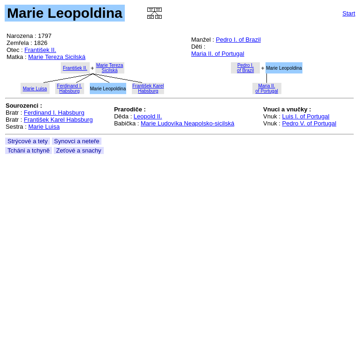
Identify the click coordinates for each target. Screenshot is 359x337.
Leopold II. (148, 116)
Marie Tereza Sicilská (57, 56)
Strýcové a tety (27, 141)
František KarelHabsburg (148, 88)
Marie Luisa (35, 88)
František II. (40, 49)
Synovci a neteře (77, 141)
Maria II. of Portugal (217, 53)
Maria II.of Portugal (266, 88)
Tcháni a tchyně (28, 150)
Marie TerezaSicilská (109, 68)
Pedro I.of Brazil (245, 68)
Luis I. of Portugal (306, 116)
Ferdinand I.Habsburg (69, 88)
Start (349, 13)
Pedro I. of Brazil (238, 39)
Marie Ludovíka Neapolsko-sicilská (187, 123)
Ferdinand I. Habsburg (54, 112)
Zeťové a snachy (78, 150)
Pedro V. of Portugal (309, 123)
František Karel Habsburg (58, 119)
